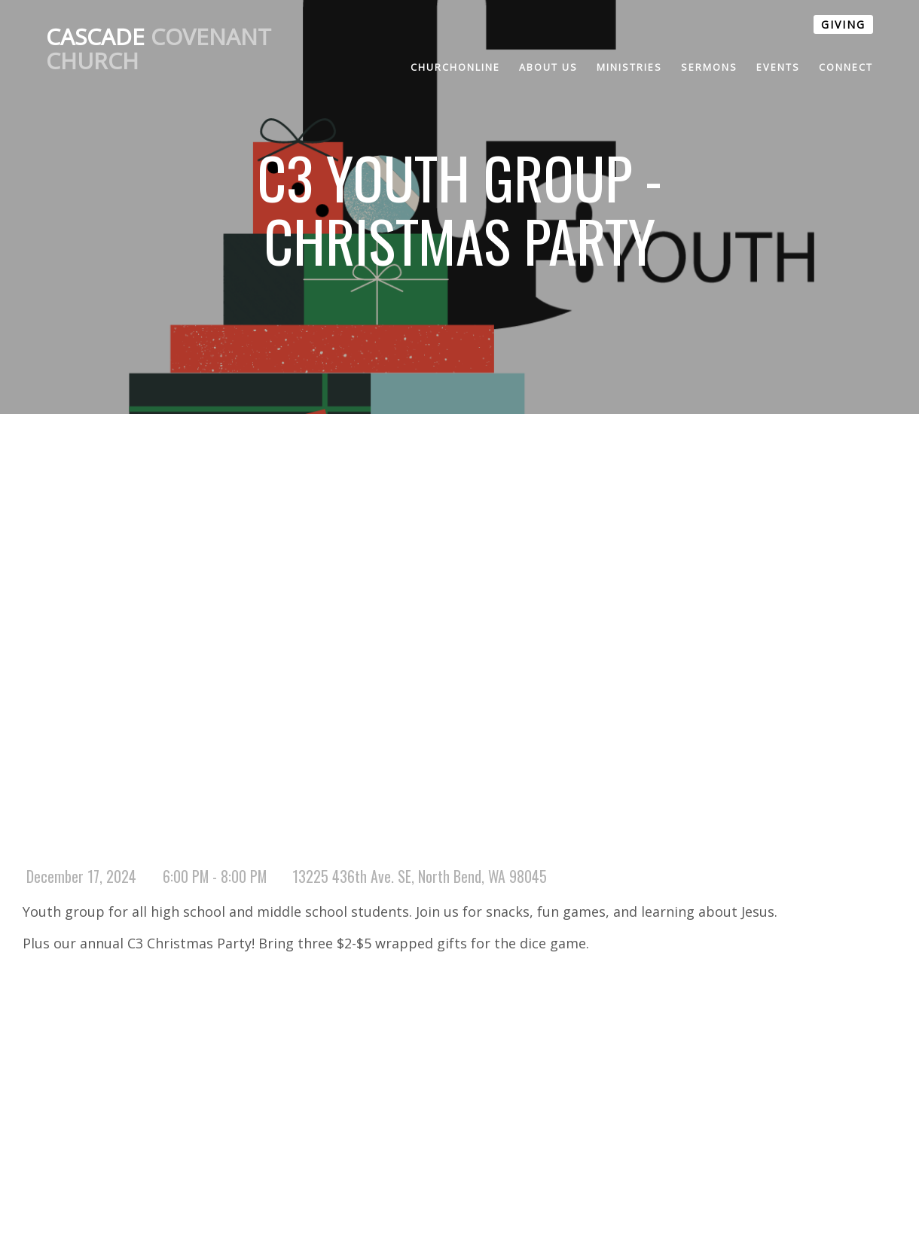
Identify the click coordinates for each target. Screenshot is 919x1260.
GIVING (843, 24)
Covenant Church (158, 48)
